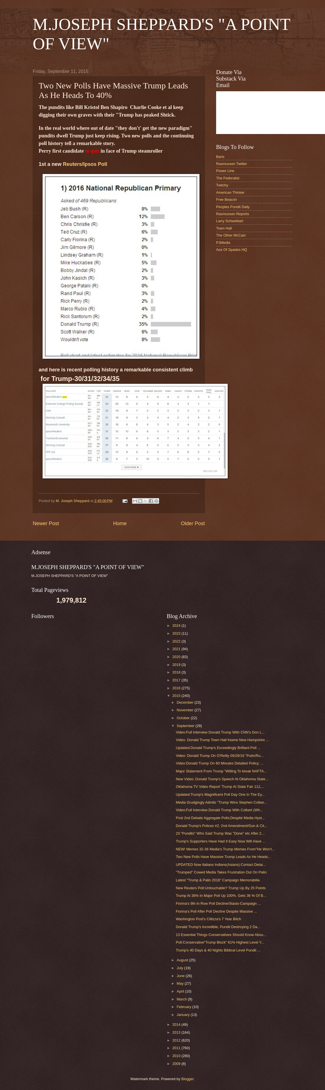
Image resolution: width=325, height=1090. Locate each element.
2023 (176, 633)
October (183, 718)
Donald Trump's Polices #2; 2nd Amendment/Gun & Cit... (221, 826)
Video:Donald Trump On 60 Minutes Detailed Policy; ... (219, 763)
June (181, 976)
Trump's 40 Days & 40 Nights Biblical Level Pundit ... (218, 950)
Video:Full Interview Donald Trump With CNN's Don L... (220, 732)
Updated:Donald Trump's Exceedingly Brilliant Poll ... (218, 748)
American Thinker (230, 192)
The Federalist (227, 178)
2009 (176, 1064)
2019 (176, 665)
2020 (176, 657)
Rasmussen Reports (232, 214)
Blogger (187, 1079)
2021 (176, 649)
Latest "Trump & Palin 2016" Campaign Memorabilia (218, 880)
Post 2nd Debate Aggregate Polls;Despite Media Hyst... (220, 818)
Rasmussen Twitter (231, 164)
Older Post (193, 523)
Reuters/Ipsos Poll (85, 164)
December (185, 702)
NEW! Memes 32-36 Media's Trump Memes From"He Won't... (225, 849)
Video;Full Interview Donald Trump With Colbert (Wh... (219, 810)
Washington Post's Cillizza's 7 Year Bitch (208, 919)
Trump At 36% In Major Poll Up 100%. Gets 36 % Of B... (221, 895)
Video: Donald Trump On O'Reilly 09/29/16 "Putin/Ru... (219, 756)
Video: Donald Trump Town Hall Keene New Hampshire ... (222, 740)
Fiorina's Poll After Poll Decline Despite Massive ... (216, 911)
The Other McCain (231, 235)
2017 (176, 680)
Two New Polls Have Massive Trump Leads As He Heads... (223, 857)
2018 (176, 672)
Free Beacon (226, 199)
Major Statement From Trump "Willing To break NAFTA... (221, 771)
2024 (176, 625)
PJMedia (223, 242)
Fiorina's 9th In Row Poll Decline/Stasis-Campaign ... (218, 903)
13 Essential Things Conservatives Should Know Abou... (221, 935)
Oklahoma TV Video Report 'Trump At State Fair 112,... (220, 786)
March (182, 999)
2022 (176, 641)
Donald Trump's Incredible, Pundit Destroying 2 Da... (218, 927)
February (184, 1007)
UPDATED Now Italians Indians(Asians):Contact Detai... (221, 864)
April (181, 991)
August (183, 960)
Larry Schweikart (229, 221)
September (186, 726)
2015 (176, 696)
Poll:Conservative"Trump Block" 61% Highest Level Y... (220, 942)
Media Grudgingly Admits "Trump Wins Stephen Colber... (221, 802)
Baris (220, 157)
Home (120, 523)
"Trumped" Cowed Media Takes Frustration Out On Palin (221, 872)
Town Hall (224, 228)
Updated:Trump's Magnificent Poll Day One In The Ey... (220, 794)
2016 (176, 688)
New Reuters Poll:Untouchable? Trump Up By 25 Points (220, 888)
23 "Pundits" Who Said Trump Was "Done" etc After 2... (220, 833)
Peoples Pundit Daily (233, 207)
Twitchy (222, 185)
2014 (176, 1024)
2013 (176, 1032)
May (181, 983)
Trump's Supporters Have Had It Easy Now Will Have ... (220, 841)
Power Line (225, 171)
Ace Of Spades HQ (231, 250)
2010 (176, 1056)
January (183, 1015)
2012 (176, 1040)
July (180, 968)
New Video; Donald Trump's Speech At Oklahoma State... (222, 779)
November (185, 710)
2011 (176, 1048)
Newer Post (46, 523)
